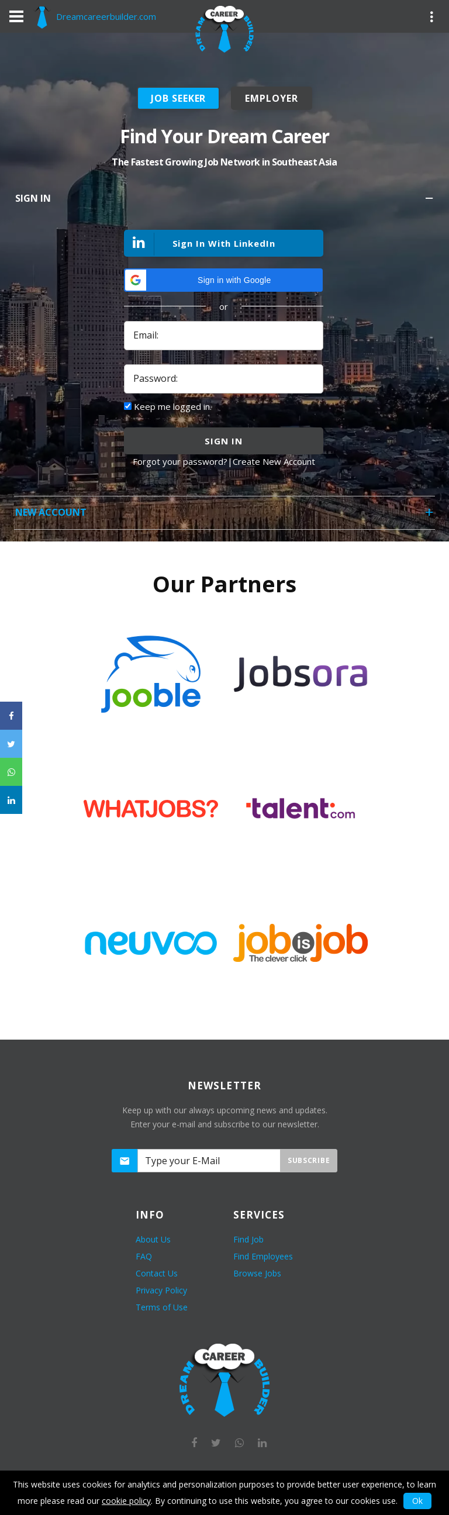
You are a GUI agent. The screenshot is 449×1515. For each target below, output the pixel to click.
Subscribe (309, 1160)
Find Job (248, 1239)
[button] (223, 280)
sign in (223, 441)
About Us (153, 1239)
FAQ (144, 1256)
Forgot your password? (180, 461)
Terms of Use (162, 1307)
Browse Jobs (257, 1273)
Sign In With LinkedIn (200, 244)
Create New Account (274, 461)
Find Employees (263, 1256)
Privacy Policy (161, 1290)
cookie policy (126, 1500)
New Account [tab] (225, 516)
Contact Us (157, 1273)
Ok (417, 1500)
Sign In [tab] (225, 202)
